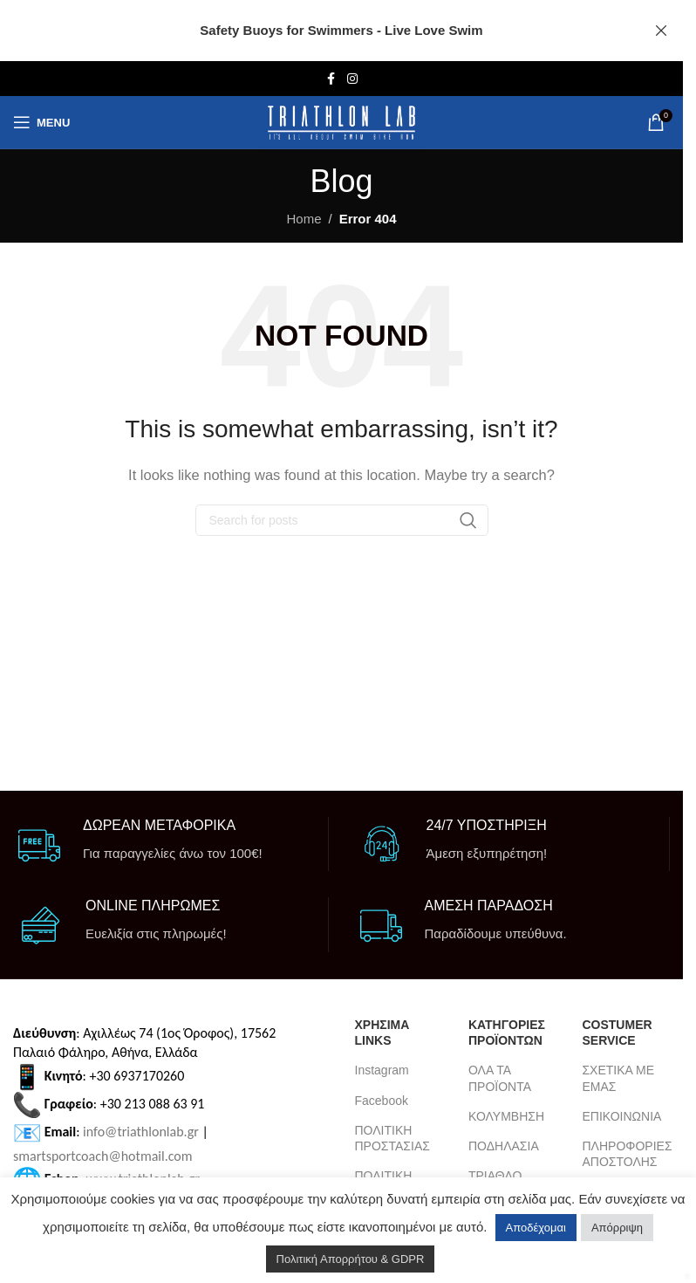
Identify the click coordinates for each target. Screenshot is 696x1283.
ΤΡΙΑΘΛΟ (495, 1176)
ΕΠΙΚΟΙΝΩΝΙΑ (621, 1116)
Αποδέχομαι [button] (536, 1227)
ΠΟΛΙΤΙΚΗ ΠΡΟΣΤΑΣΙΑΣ (392, 1138)
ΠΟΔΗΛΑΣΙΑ (503, 1146)
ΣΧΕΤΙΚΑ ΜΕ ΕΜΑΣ (618, 1078)
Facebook (381, 1101)
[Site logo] (341, 122)
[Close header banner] (661, 30)
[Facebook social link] (331, 79)
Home (303, 218)
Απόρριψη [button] (617, 1227)
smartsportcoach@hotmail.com (103, 1156)
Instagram (382, 1070)
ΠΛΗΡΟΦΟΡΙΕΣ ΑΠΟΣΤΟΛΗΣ (625, 1154)
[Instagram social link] (352, 79)
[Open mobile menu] (41, 122)
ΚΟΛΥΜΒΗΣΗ (506, 1116)
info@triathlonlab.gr (141, 1131)
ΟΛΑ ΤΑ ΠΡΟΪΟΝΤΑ (499, 1078)
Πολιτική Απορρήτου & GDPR (350, 1259)
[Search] (341, 520)
